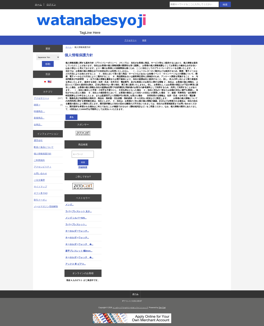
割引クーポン (40, 200)
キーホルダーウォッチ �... (79, 244)
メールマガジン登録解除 (46, 206)
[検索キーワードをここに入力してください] (194, 4)
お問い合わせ (40, 173)
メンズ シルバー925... (76, 218)
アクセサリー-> (48, 98)
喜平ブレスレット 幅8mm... (78, 251)
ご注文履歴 (39, 180)
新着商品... (39, 118)
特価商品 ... (39, 111)
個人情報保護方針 (42, 153)
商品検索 (83, 144)
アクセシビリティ (42, 167)
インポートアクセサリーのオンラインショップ (130, 308)
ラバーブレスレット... (76, 224)
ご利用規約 (39, 160)
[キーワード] (83, 154)
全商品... (38, 124)
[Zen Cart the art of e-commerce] (83, 133)
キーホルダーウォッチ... (77, 231)
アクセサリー (130, 40)
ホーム (38, 4)
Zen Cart (162, 308)
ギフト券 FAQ (40, 193)
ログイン (51, 4)
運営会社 (38, 140)
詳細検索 (82, 167)
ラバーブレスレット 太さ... (78, 211)
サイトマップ (40, 186)
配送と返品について (44, 147)
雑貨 (144, 40)
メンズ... (69, 204)
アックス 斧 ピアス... (75, 264)
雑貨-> (48, 105)
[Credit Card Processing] (132, 322)
